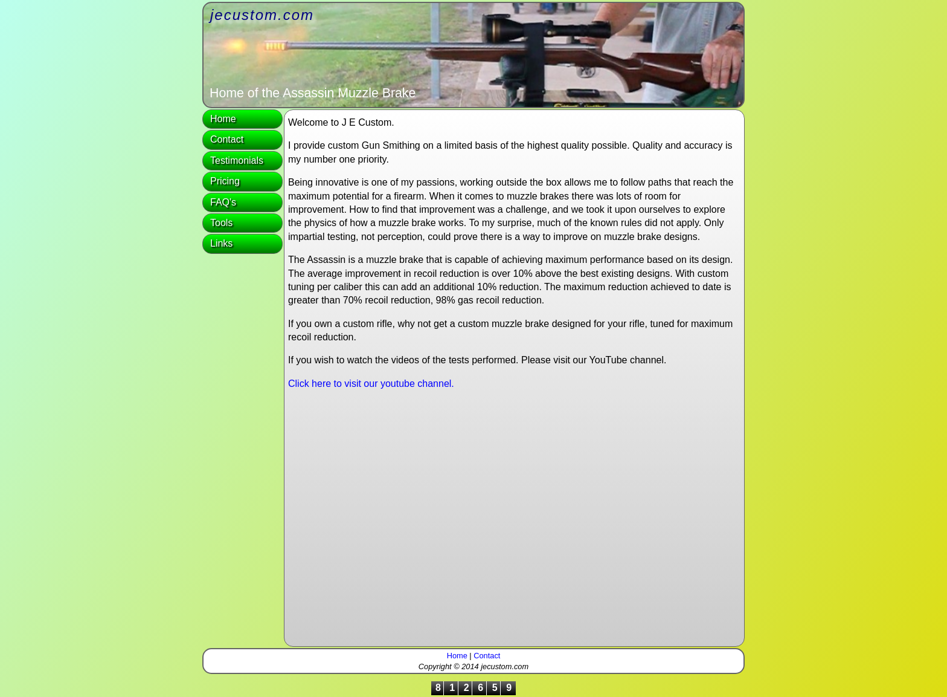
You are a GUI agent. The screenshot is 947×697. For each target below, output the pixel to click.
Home (223, 119)
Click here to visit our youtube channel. (371, 383)
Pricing (225, 181)
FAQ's (223, 202)
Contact (226, 139)
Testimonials (236, 160)
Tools (221, 223)
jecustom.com (262, 15)
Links (221, 243)
